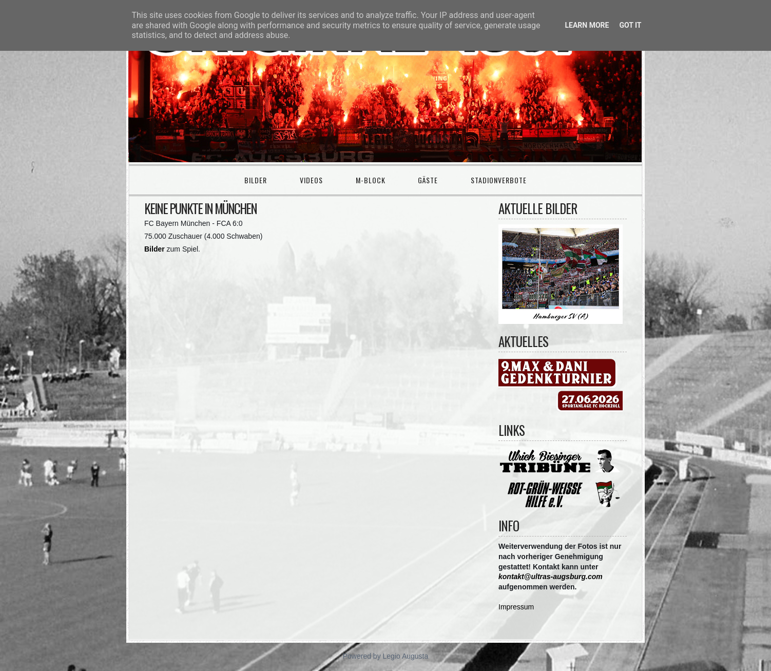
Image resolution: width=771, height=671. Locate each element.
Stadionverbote (499, 180)
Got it (630, 25)
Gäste (428, 180)
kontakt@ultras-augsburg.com (550, 576)
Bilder (255, 180)
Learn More (587, 25)
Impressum (516, 607)
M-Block (371, 180)
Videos (311, 180)
